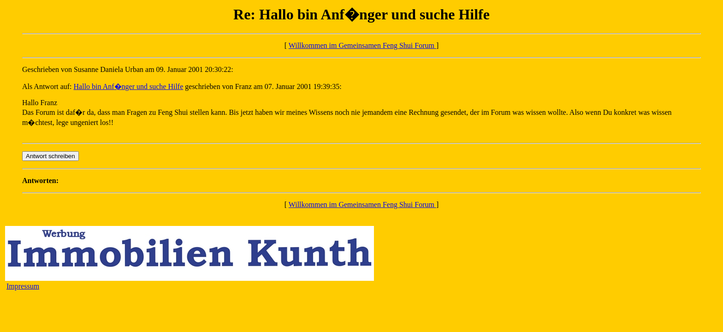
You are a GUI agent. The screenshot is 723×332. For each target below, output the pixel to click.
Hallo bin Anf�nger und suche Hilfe (129, 86)
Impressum (22, 286)
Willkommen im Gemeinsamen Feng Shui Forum (362, 45)
